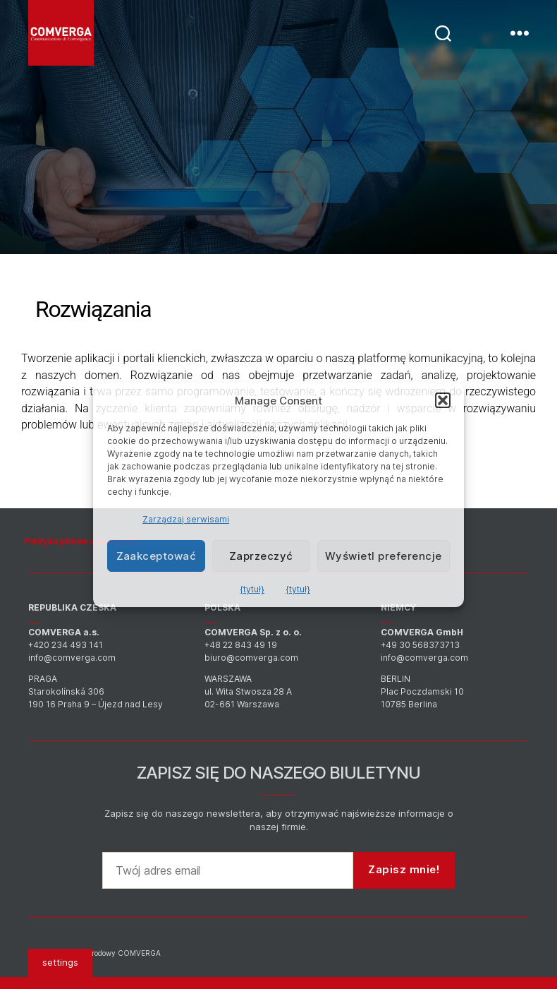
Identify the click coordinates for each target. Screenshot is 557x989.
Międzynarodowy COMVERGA (109, 953)
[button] (443, 400)
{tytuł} (252, 589)
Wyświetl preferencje (383, 556)
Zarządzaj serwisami (185, 519)
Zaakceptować (156, 556)
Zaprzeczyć (261, 556)
